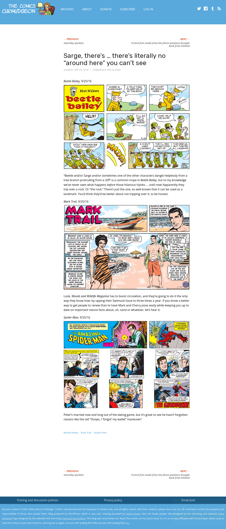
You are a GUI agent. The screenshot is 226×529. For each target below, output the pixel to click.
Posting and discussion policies (37, 500)
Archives (67, 9)
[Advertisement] (129, 456)
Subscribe (127, 9)
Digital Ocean (133, 513)
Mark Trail (86, 432)
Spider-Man (100, 432)
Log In (148, 9)
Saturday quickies (74, 43)
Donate (106, 9)
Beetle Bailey (71, 432)
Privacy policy (113, 500)
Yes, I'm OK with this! (195, 515)
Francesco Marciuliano (73, 518)
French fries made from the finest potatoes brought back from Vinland (160, 44)
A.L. (128, 522)
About (87, 9)
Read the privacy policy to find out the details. (193, 506)
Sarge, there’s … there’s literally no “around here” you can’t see (115, 59)
